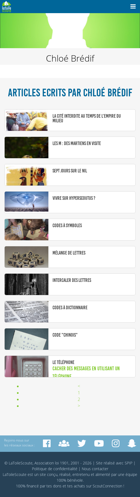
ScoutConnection (107, 486)
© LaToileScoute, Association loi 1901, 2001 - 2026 (48, 463)
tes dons (54, 486)
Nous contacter (95, 468)
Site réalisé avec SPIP (114, 463)
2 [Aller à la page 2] (79, 399)
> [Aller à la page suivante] (79, 406)
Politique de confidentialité (54, 468)
